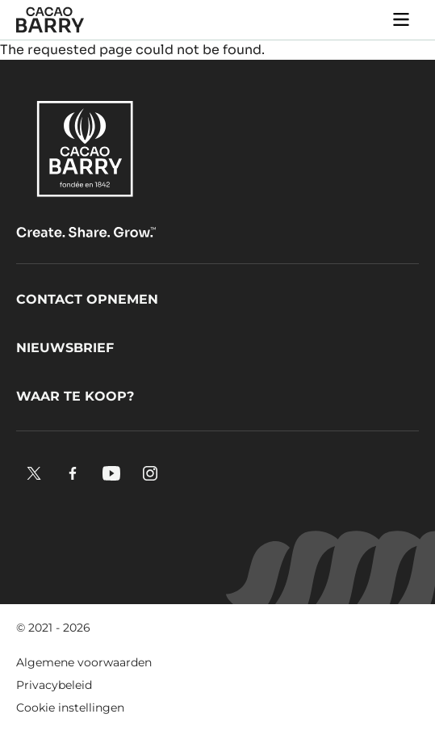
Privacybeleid (54, 685)
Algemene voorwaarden (84, 662)
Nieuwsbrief (65, 347)
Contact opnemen (87, 299)
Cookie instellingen (70, 707)
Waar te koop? (75, 396)
